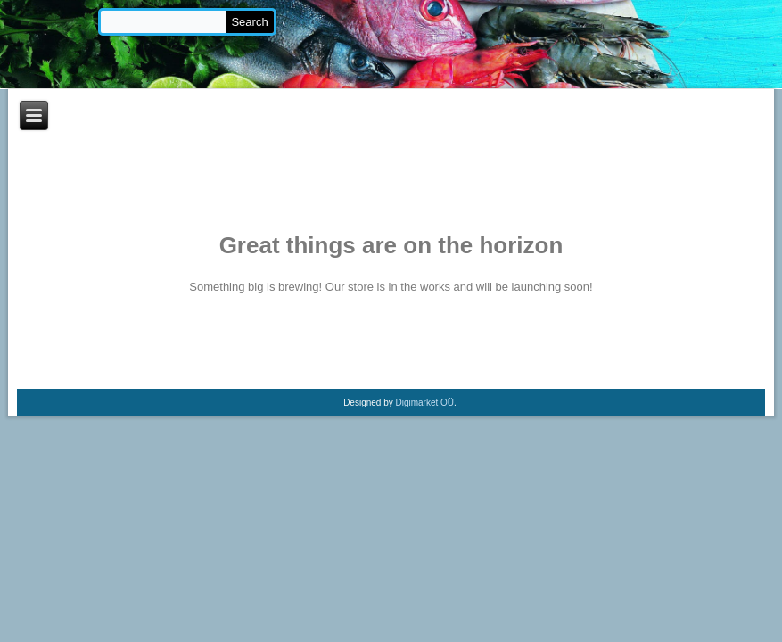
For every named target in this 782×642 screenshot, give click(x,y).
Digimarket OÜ (425, 402)
